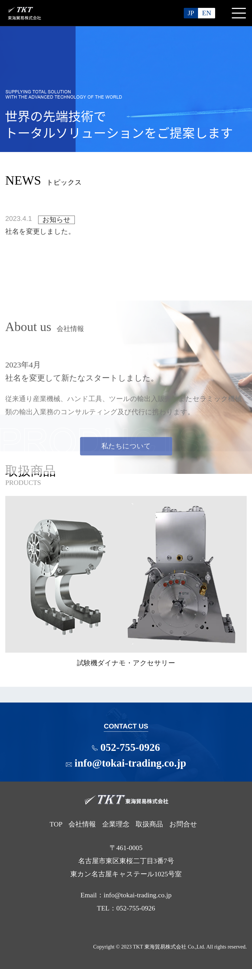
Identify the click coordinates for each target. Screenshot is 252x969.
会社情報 (82, 824)
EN (206, 13)
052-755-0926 (131, 747)
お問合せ (183, 824)
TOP (56, 824)
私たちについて (126, 489)
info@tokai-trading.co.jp (126, 763)
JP (191, 13)
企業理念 (116, 824)
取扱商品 (149, 824)
